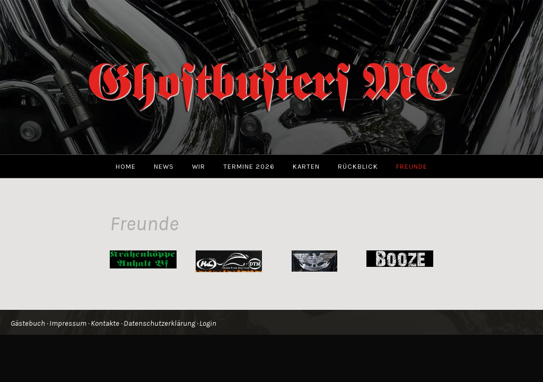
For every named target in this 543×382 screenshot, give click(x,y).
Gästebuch (28, 323)
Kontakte (105, 323)
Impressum (67, 323)
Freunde (411, 166)
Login (207, 323)
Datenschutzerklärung (159, 323)
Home (126, 166)
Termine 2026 (249, 166)
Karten (306, 166)
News (164, 166)
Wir (198, 166)
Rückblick (358, 166)
